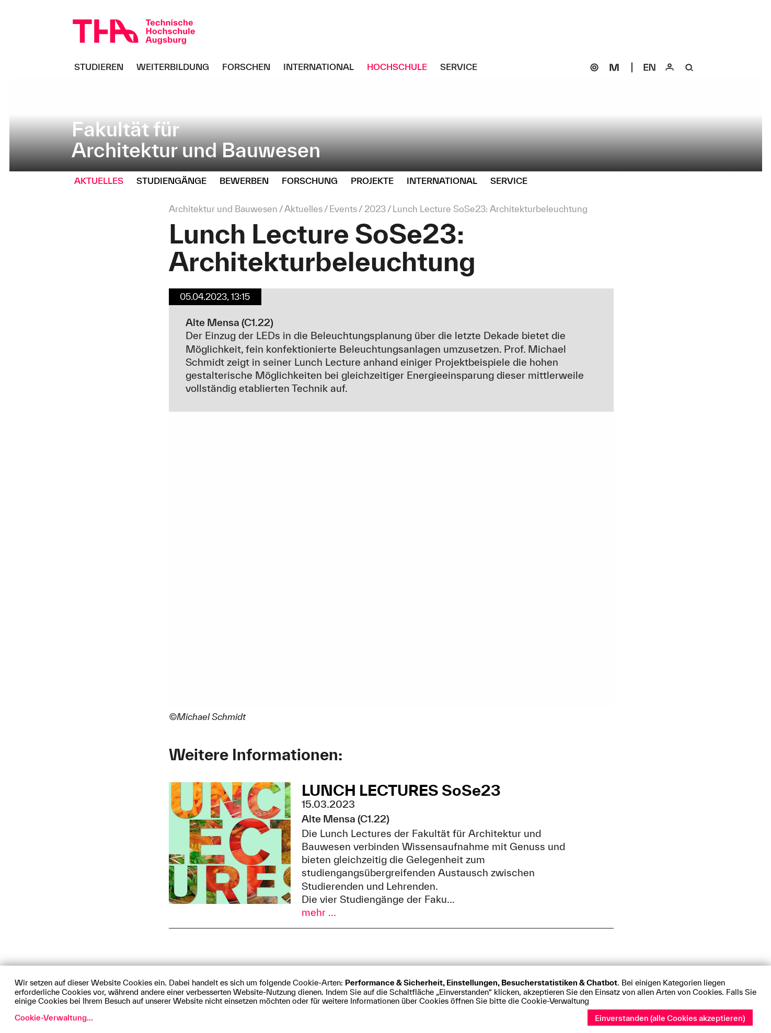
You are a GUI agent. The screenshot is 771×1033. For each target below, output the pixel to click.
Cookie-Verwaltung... (54, 1017)
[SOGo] (594, 67)
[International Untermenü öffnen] (322, 67)
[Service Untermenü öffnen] (463, 67)
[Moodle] (614, 67)
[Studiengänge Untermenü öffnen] (175, 181)
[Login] (670, 67)
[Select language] (650, 67)
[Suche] (689, 67)
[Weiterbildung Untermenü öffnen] (177, 67)
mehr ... (319, 912)
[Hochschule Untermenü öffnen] (401, 67)
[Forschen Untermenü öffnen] (250, 67)
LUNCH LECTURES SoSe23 (401, 790)
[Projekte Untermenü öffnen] (376, 181)
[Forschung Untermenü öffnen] (313, 181)
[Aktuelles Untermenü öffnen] (103, 181)
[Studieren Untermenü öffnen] (103, 67)
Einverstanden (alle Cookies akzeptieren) (670, 1018)
